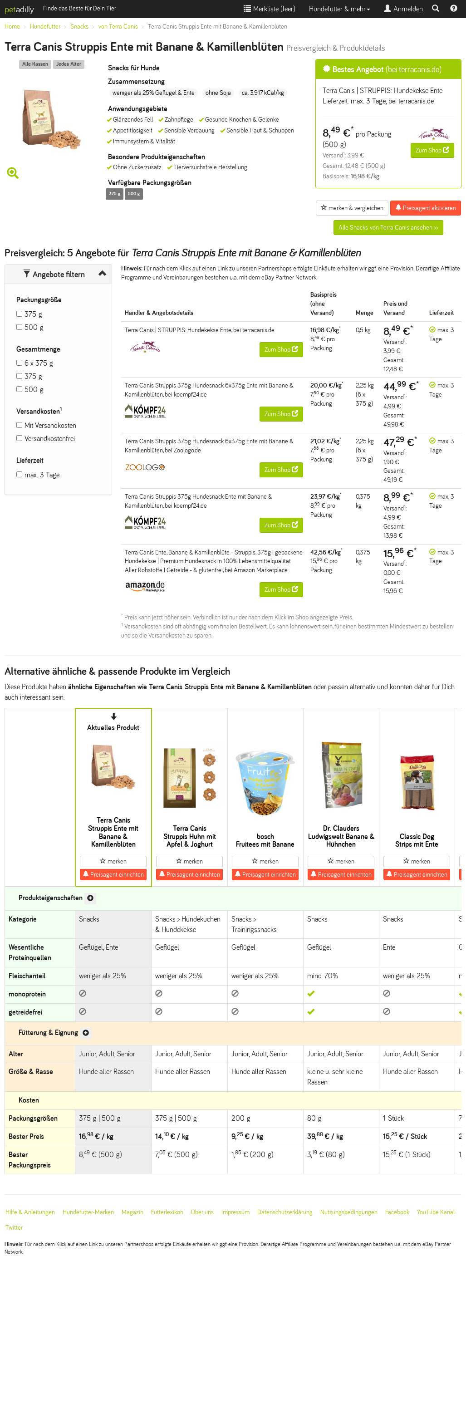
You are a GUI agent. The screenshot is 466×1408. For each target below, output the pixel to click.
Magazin (132, 1212)
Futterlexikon (167, 1212)
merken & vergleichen (352, 207)
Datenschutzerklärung (285, 1212)
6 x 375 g (39, 363)
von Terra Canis (118, 26)
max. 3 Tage (42, 475)
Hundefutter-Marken (88, 1212)
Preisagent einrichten (113, 874)
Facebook (397, 1212)
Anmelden (403, 9)
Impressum (235, 1212)
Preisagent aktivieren (425, 207)
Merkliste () (269, 9)
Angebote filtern (54, 274)
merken (113, 861)
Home (12, 26)
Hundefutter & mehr (339, 9)
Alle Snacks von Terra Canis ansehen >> (388, 227)
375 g (33, 314)
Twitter (14, 1227)
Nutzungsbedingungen (349, 1212)
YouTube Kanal (436, 1212)
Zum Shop (432, 150)
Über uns (202, 1212)
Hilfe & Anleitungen (30, 1212)
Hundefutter (45, 26)
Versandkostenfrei (50, 438)
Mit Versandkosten (50, 425)
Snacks (79, 26)
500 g (34, 327)
